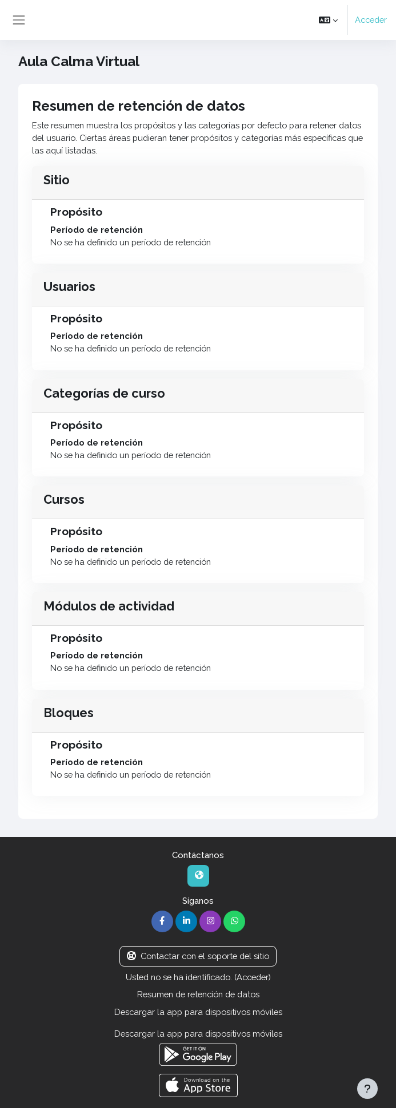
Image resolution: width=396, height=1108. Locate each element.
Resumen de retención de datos (198, 994)
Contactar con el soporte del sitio (198, 956)
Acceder (371, 20)
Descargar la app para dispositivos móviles (198, 1012)
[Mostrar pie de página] (367, 1088)
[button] (328, 20)
